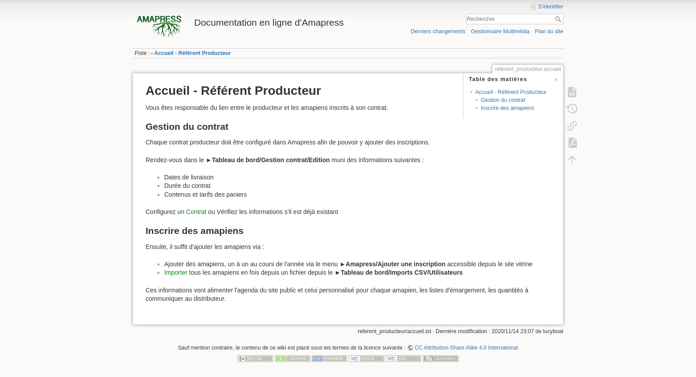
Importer (176, 272)
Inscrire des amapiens (507, 108)
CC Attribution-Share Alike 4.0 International (466, 348)
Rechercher (559, 19)
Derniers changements (438, 31)
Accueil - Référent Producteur (192, 53)
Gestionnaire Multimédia (500, 31)
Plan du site (549, 31)
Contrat (196, 211)
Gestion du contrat (503, 100)
